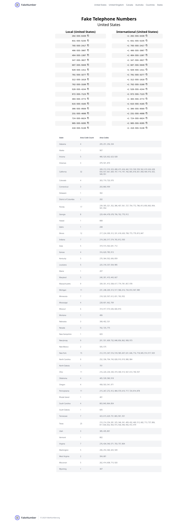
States (160, 5)
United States (100, 5)
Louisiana (63, 265)
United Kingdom (116, 5)
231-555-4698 (79, 114)
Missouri (62, 309)
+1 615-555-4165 (136, 104)
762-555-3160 (79, 85)
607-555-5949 (79, 65)
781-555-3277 (79, 75)
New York (62, 353)
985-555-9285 (79, 123)
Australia (139, 5)
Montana (62, 315)
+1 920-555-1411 (136, 70)
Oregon (62, 384)
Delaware (62, 193)
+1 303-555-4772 (136, 99)
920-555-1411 (79, 70)
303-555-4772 (79, 99)
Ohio (61, 372)
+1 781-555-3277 (136, 75)
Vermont (62, 437)
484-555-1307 (79, 55)
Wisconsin (63, 462)
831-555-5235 (79, 41)
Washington (63, 450)
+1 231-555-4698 (136, 114)
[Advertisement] (90, 493)
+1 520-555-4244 (136, 89)
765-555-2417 (79, 46)
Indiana (62, 239)
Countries (150, 5)
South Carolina (64, 403)
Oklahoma (63, 378)
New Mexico (63, 347)
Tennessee (63, 416)
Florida (61, 207)
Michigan (62, 290)
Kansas (62, 252)
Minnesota (63, 296)
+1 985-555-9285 (136, 123)
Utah (61, 431)
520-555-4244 (79, 89)
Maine (61, 271)
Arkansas (62, 163)
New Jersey (63, 340)
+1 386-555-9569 (136, 109)
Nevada (62, 328)
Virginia (62, 444)
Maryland (62, 277)
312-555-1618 (79, 80)
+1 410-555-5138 (136, 128)
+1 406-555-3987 (136, 51)
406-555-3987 (79, 51)
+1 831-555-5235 (136, 41)
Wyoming (63, 469)
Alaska (61, 150)
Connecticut (63, 187)
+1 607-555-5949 (136, 65)
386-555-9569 (79, 109)
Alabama (62, 144)
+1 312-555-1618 (136, 80)
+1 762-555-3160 (136, 85)
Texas (61, 423)
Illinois (61, 233)
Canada (129, 5)
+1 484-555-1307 (136, 55)
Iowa (61, 246)
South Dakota (64, 410)
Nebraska (63, 321)
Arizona (62, 157)
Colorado (62, 180)
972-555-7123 (79, 94)
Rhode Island (64, 397)
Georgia (62, 214)
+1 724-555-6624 (136, 118)
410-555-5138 (79, 128)
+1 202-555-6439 (136, 36)
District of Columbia (66, 199)
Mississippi (63, 302)
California (63, 172)
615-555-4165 (79, 104)
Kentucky (62, 258)
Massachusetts (65, 284)
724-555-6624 (79, 118)
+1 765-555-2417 (136, 46)
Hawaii (61, 221)
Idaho (61, 227)
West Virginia (64, 456)
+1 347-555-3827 (136, 60)
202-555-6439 (79, 36)
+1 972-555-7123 (136, 94)
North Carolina (64, 359)
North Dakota (64, 365)
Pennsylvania (64, 391)
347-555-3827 (79, 60)
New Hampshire (65, 334)
